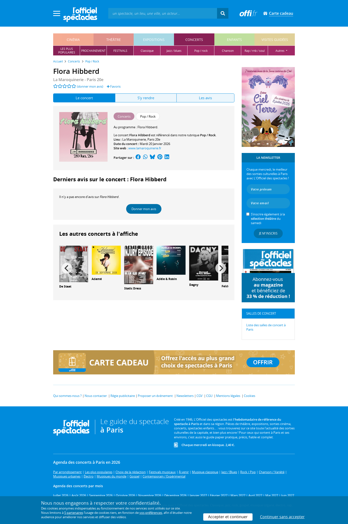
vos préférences (150, 512)
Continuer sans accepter (282, 516)
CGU (209, 396)
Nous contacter (96, 396)
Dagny (193, 285)
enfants (234, 39)
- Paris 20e (78, 79)
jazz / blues (174, 51)
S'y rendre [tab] (146, 97)
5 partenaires (73, 512)
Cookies (249, 396)
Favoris (114, 86)
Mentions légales (228, 396)
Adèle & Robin (167, 279)
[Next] (220, 268)
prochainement (93, 51)
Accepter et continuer (228, 516)
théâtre (113, 39)
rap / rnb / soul (255, 51)
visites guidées (274, 39)
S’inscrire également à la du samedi (268, 218)
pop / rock (201, 51)
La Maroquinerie (134, 139)
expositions (154, 39)
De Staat (65, 286)
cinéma (73, 39)
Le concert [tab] (84, 97)
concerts (194, 39)
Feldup (227, 286)
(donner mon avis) (90, 86)
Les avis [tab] (205, 97)
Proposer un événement (155, 396)
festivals (120, 51)
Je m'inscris (268, 233)
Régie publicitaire (122, 396)
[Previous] (67, 268)
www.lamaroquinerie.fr (144, 148)
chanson (228, 51)
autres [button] (280, 51)
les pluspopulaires (66, 50)
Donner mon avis (143, 209)
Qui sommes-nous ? (67, 396)
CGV (199, 396)
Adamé (97, 279)
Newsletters (185, 396)
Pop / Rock (208, 135)
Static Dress (132, 288)
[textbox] (162, 13)
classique (147, 51)
